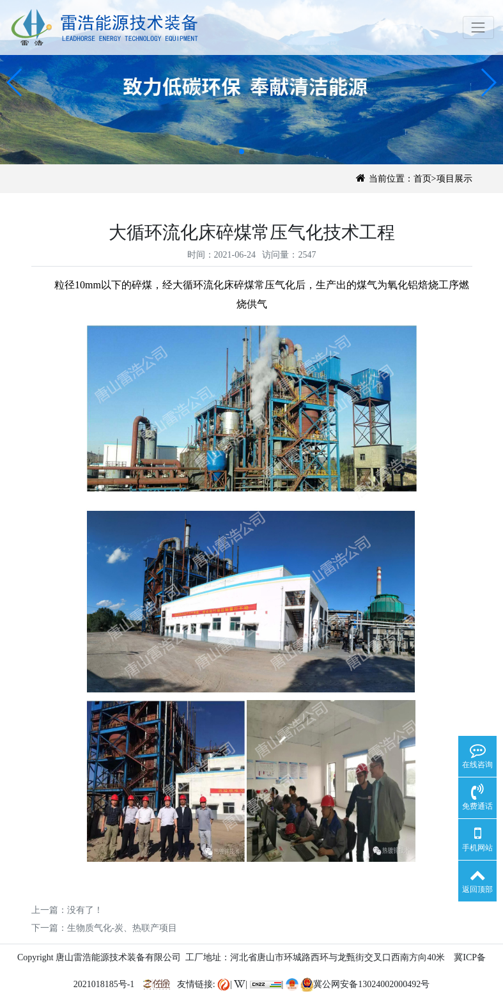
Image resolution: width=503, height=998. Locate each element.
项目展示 (454, 178)
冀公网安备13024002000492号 (364, 984)
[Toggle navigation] (478, 27)
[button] (15, 82)
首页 (422, 178)
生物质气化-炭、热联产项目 (122, 928)
